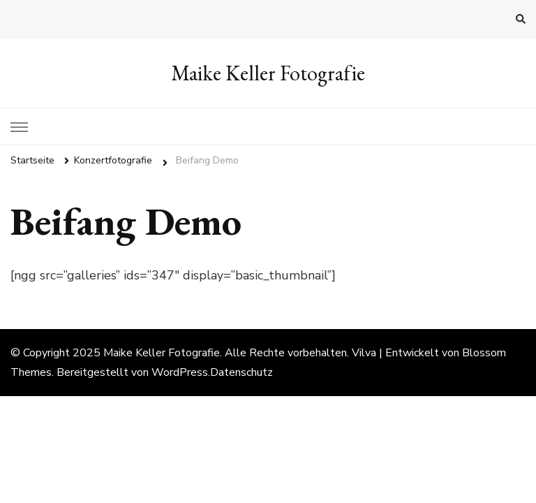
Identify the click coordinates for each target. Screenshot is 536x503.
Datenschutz (241, 372)
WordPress (179, 372)
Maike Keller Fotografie (268, 73)
